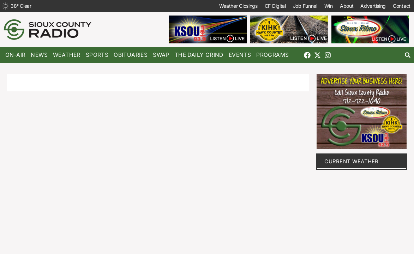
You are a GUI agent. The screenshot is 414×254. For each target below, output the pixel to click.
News (39, 55)
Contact (401, 6)
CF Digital (275, 6)
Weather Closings (238, 6)
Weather (66, 55)
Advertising (373, 6)
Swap (161, 55)
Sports (97, 55)
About (347, 6)
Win (328, 6)
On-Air (15, 55)
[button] (408, 55)
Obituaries (131, 55)
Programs (272, 55)
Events (240, 55)
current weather (351, 161)
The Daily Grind (199, 55)
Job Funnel (305, 6)
